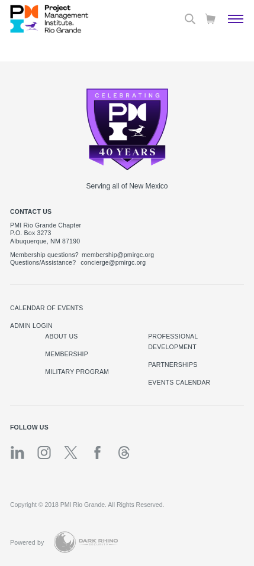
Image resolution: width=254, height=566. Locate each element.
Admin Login (31, 325)
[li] (17, 452)
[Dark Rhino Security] (85, 542)
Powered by (27, 542)
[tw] (70, 452)
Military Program (77, 371)
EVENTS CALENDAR (179, 382)
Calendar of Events (46, 307)
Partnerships (172, 364)
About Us (61, 336)
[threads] (124, 452)
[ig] (44, 452)
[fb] (97, 452)
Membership (66, 353)
